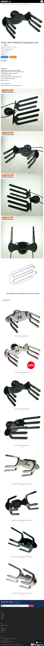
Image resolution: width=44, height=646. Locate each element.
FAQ (2, 626)
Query (31, 605)
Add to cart (4, 57)
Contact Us (3, 615)
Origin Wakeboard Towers (5, 4)
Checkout (12, 57)
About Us (2, 613)
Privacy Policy (3, 630)
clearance (13, 4)
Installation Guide (4, 625)
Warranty (2, 631)
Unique (2, 618)
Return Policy (3, 628)
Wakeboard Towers (11, 644)
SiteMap (2, 616)
